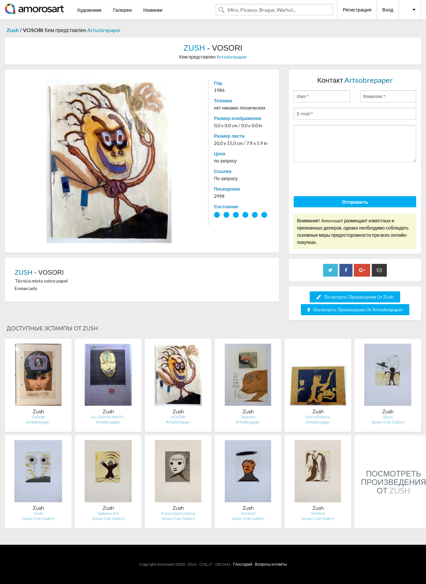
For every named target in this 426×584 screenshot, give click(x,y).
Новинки (152, 10)
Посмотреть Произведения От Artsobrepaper (355, 309)
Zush (13, 30)
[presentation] (343, 180)
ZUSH (194, 47)
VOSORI (178, 416)
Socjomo (248, 416)
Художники (89, 10)
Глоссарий (242, 564)
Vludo (38, 513)
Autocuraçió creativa (178, 513)
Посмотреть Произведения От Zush (355, 297)
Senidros (318, 513)
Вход (387, 9)
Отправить (355, 202)
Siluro (388, 416)
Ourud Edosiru (317, 416)
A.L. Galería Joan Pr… (108, 416)
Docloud (248, 513)
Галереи (122, 10)
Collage (38, 416)
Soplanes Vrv (108, 513)
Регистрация (357, 9)
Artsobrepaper (104, 30)
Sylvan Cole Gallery (387, 422)
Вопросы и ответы (271, 564)
